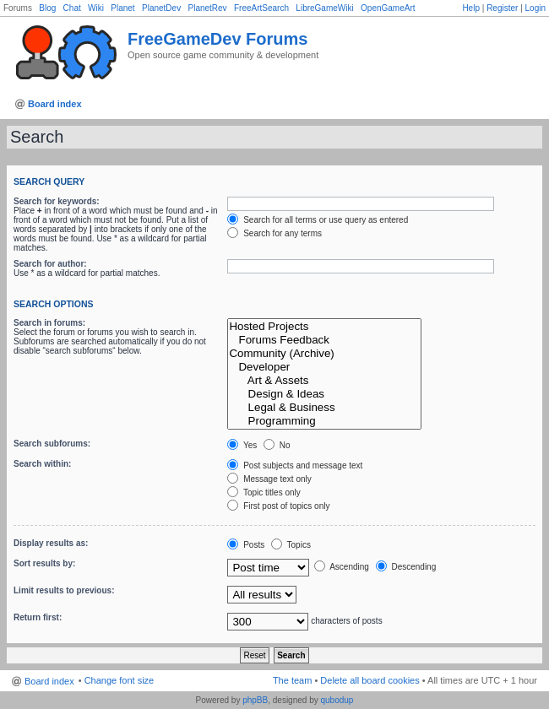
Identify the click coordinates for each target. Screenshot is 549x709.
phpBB (255, 700)
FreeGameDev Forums (217, 39)
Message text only (269, 479)
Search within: (42, 463)
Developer (324, 367)
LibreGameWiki (324, 8)
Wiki (96, 8)
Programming (324, 421)
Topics (291, 544)
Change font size (119, 680)
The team (292, 680)
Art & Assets (324, 380)
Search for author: (50, 263)
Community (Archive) (324, 353)
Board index (55, 104)
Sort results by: (44, 563)
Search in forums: (49, 322)
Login (535, 8)
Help (471, 8)
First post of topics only (278, 506)
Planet (122, 8)
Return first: (38, 617)
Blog (47, 8)
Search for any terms (274, 233)
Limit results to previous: (64, 590)
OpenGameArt (388, 8)
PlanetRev (207, 8)
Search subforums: (52, 443)
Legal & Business (324, 407)
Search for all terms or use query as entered (317, 220)
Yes (242, 445)
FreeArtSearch (261, 8)
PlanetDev (161, 8)
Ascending (341, 566)
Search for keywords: (57, 201)
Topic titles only (263, 492)
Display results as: (51, 543)
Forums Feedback (324, 340)
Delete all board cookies (369, 680)
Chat (72, 8)
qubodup (336, 700)
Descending (406, 566)
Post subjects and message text (294, 465)
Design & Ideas (324, 394)
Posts (245, 544)
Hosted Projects (324, 326)
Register (502, 8)
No (277, 445)
